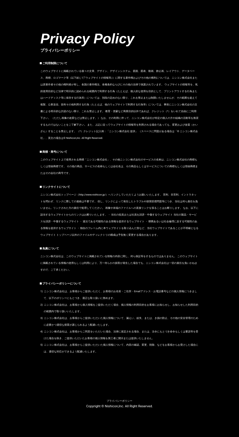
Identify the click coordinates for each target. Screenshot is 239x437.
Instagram (226, 19)
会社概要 (82, 6)
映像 (154, 6)
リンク (199, 6)
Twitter (234, 19)
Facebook (217, 19)
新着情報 (132, 6)
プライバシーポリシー (119, 400)
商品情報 (107, 6)
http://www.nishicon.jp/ (92, 194)
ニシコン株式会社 (18, 8)
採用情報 (176, 6)
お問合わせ (225, 6)
